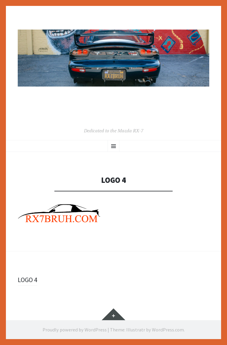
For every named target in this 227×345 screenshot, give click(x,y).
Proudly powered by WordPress (75, 330)
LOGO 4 (27, 280)
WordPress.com (168, 330)
